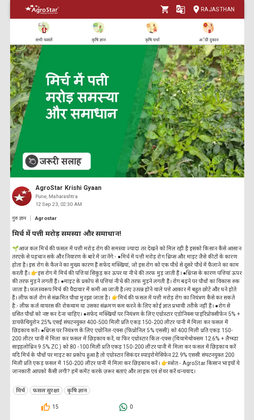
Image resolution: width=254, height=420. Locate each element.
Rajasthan (211, 9)
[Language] (180, 9)
